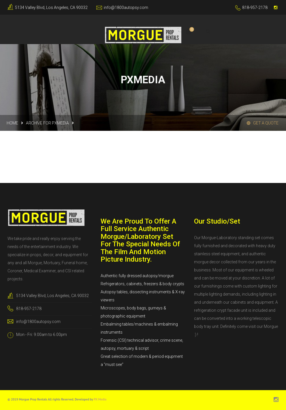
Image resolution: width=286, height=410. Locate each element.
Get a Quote (263, 123)
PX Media (100, 399)
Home (12, 123)
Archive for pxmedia (47, 123)
